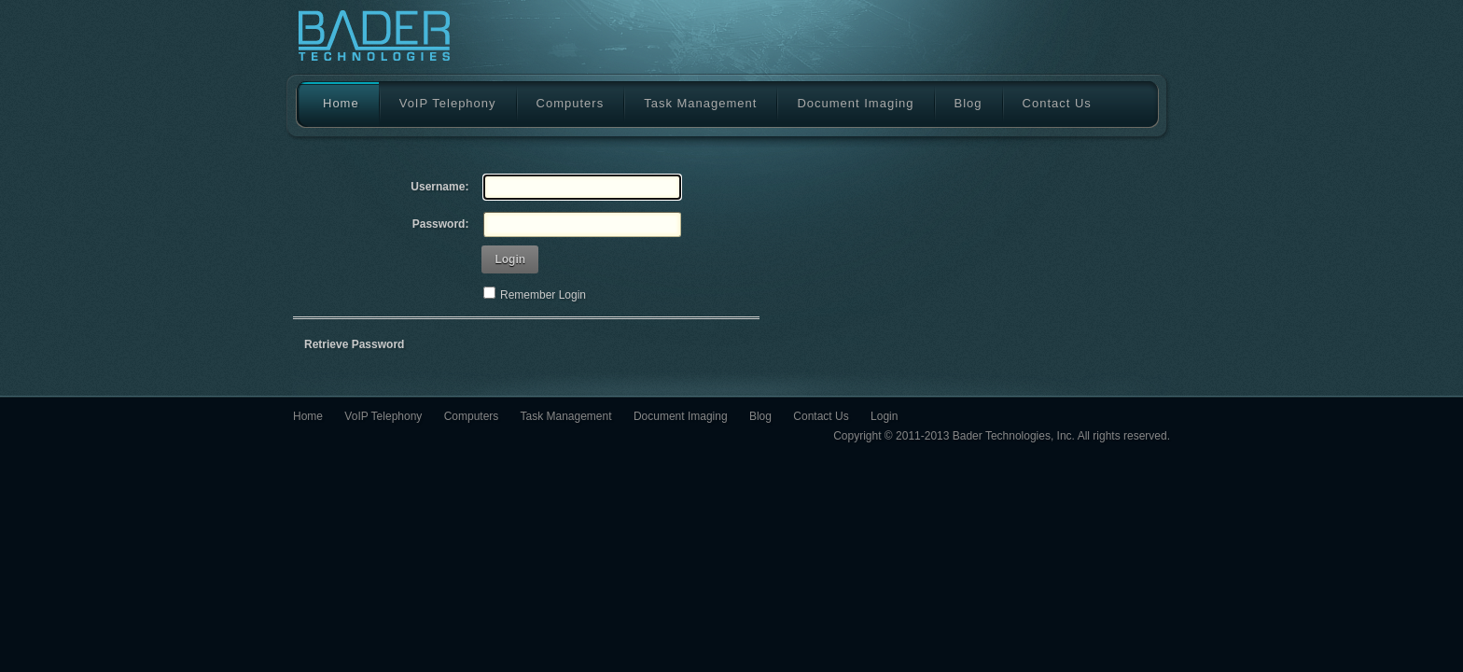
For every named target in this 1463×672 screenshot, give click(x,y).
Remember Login (543, 294)
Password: (440, 224)
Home (331, 103)
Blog (968, 103)
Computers (570, 103)
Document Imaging (855, 103)
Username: (439, 186)
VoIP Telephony (447, 103)
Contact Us (1057, 103)
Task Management (700, 103)
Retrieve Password (354, 344)
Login (510, 259)
